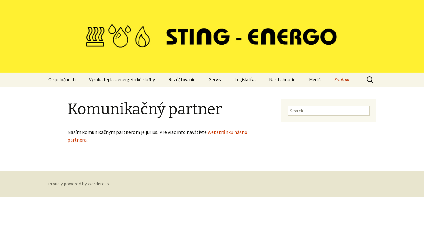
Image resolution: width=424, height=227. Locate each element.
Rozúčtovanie (181, 80)
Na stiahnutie (282, 80)
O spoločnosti (62, 80)
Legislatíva (245, 80)
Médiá (315, 80)
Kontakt (342, 80)
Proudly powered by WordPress (78, 184)
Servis (215, 80)
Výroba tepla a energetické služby (122, 80)
